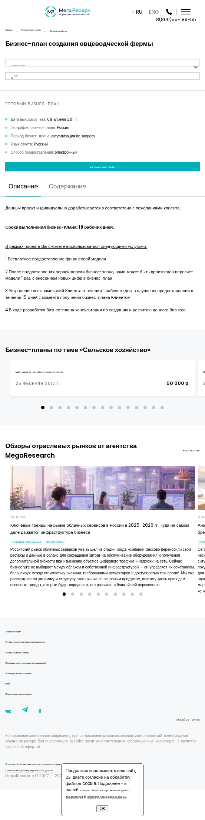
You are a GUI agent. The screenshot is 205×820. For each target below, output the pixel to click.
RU (147, 12)
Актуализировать (102, 180)
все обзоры (185, 471)
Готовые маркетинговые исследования (38, 667)
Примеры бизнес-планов (27, 698)
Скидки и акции (18, 657)
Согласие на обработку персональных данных (45, 800)
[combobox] (102, 65)
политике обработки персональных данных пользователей (92, 783)
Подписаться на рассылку (27, 719)
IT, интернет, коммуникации (38, 565)
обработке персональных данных (93, 793)
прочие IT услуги (87, 565)
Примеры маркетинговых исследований (39, 688)
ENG (162, 12)
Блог (9, 708)
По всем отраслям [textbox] (23, 65)
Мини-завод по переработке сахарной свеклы (56, 392)
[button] (42, 428)
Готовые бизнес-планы (25, 677)
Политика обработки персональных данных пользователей (56, 794)
